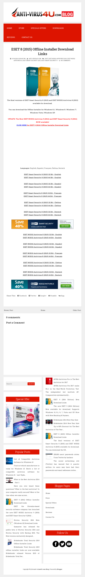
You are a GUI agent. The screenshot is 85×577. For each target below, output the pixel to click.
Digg (61, 295)
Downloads (58, 28)
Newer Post (8, 310)
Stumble (52, 295)
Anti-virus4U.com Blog (41, 569)
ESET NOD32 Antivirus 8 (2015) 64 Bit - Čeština (42, 265)
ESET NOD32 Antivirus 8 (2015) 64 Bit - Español (42, 247)
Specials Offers (38, 28)
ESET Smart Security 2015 (31, 60)
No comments (65, 60)
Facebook (22, 295)
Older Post (77, 310)
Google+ (42, 295)
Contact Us (27, 37)
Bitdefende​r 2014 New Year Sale (66, 420)
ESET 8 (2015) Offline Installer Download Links (42, 51)
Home (9, 28)
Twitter (32, 295)
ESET (46, 58)
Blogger (59, 569)
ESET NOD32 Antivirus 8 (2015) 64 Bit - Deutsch (42, 275)
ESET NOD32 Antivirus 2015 (58, 58)
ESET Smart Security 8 (49, 60)
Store (21, 28)
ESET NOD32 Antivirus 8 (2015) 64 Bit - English (42, 237)
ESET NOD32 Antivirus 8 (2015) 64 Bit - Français (42, 256)
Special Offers (51, 502)
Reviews (11, 37)
